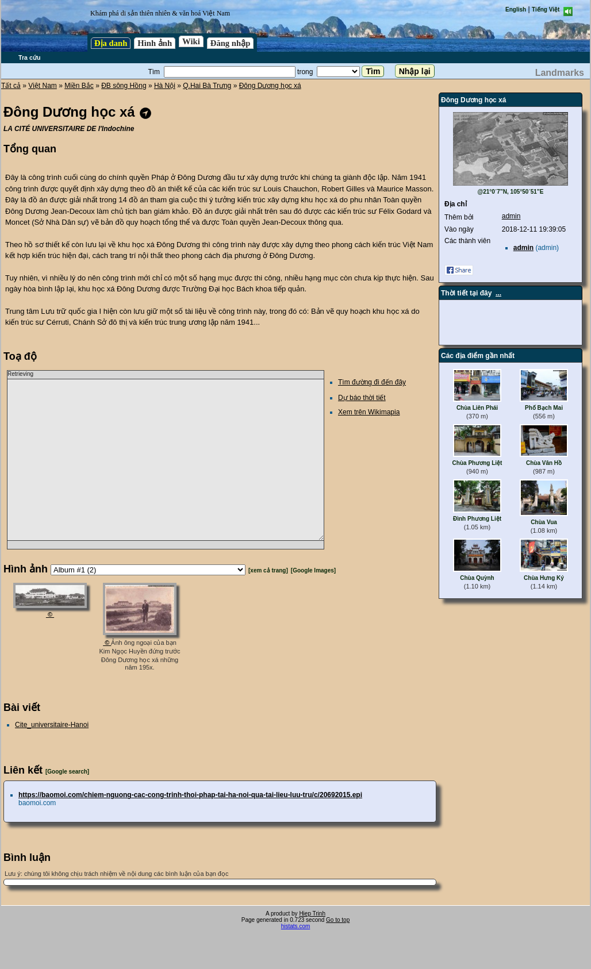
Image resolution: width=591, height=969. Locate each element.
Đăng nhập (230, 43)
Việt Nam (42, 86)
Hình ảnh (154, 43)
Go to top (338, 920)
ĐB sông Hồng (123, 86)
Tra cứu (29, 57)
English (515, 9)
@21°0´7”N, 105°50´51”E (510, 192)
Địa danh (110, 43)
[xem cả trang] (268, 570)
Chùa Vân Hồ (544, 463)
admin (511, 216)
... (498, 293)
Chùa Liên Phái (477, 408)
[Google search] (67, 771)
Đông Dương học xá (270, 86)
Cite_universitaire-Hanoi (52, 725)
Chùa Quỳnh (477, 578)
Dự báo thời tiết (362, 398)
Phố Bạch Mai (544, 408)
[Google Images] (313, 570)
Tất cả (11, 86)
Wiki (191, 41)
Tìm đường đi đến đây (372, 382)
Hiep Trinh (312, 913)
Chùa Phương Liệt (477, 463)
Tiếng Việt (545, 9)
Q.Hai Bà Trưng (207, 86)
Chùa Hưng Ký (544, 578)
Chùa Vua (544, 522)
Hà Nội (164, 86)
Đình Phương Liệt (477, 519)
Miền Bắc (79, 86)
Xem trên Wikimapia (369, 412)
